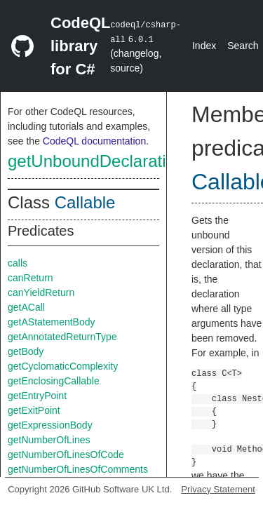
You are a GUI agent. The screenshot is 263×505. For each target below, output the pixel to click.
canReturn (30, 277)
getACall (26, 307)
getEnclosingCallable (54, 380)
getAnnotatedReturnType (62, 336)
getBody (25, 351)
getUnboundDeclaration (96, 161)
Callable (85, 202)
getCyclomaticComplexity (63, 366)
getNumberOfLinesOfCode (66, 454)
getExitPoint (34, 410)
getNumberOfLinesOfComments (78, 469)
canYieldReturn (41, 292)
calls (17, 263)
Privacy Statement (218, 489)
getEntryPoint (37, 395)
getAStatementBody (51, 322)
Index (204, 45)
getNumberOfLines (49, 439)
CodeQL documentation (94, 141)
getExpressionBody (50, 425)
